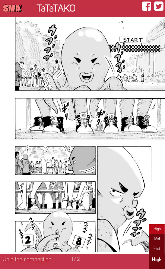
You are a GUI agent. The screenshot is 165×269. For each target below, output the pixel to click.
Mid (157, 239)
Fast (156, 249)
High (157, 229)
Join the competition (27, 260)
